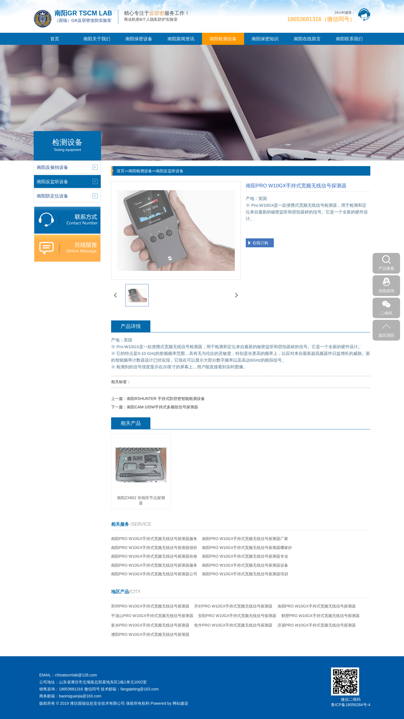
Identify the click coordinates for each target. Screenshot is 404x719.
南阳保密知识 (265, 38)
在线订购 (260, 243)
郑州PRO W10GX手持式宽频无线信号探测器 (150, 606)
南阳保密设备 (138, 38)
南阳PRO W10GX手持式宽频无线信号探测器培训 (245, 574)
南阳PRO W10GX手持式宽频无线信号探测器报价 (154, 547)
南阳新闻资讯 (180, 38)
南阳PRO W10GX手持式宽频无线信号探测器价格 (154, 556)
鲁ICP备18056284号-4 (350, 704)
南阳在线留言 (307, 38)
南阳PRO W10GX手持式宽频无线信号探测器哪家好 (247, 547)
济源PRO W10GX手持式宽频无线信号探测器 (316, 625)
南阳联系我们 (349, 38)
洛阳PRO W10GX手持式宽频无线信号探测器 (316, 606)
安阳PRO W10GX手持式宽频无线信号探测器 (237, 615)
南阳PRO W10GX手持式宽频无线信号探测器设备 (245, 565)
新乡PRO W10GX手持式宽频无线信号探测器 (150, 625)
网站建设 (180, 703)
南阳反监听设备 (169, 171)
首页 (54, 38)
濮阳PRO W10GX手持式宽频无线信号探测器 (150, 634)
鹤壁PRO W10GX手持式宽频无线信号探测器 (320, 615)
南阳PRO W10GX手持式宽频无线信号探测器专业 (245, 556)
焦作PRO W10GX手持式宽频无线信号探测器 (233, 625)
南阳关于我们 (96, 38)
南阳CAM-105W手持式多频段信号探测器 (162, 407)
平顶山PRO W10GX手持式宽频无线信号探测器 (152, 615)
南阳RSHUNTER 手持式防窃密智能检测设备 (166, 398)
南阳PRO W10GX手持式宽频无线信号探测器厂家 (245, 538)
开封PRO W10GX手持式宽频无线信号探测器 (233, 606)
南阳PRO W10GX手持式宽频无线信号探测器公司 (154, 574)
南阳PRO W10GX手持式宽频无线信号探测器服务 (154, 538)
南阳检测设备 (223, 38)
